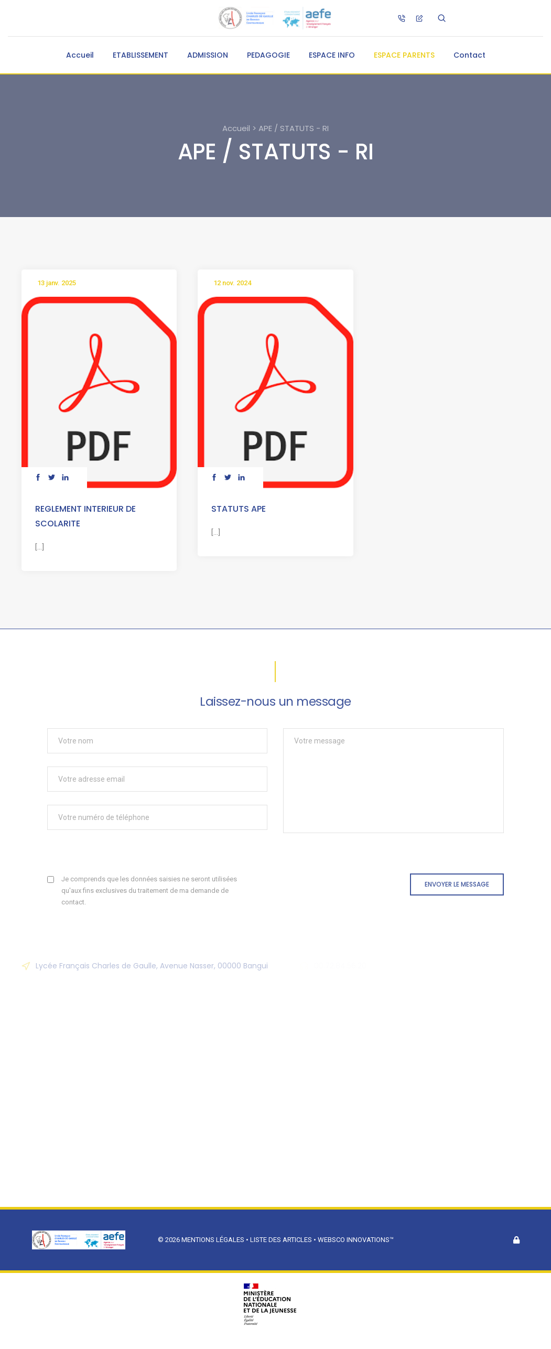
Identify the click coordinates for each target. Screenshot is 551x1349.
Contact (469, 55)
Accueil (80, 55)
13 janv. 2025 (56, 283)
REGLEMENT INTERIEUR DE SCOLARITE (85, 516)
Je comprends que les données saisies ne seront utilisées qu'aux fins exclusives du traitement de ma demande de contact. (149, 890)
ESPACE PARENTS (404, 55)
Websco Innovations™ (356, 1240)
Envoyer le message (457, 884)
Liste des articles (282, 1240)
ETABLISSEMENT (140, 55)
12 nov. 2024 (232, 283)
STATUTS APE (238, 509)
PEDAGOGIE (268, 55)
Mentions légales (212, 1240)
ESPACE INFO (332, 55)
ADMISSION (207, 55)
